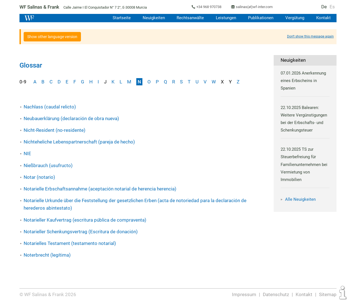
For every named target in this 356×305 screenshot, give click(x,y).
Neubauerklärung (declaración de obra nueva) (71, 118)
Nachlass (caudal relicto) (50, 107)
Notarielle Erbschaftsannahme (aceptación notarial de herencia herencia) (100, 189)
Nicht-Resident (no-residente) (54, 130)
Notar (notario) (39, 177)
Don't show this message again (310, 36)
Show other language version (52, 36)
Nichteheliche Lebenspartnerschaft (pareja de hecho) (79, 142)
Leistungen (224, 17)
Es (332, 6)
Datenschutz (276, 294)
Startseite (119, 17)
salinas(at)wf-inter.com (256, 7)
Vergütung (294, 17)
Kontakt (323, 17)
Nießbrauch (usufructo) (48, 165)
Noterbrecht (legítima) (47, 255)
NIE (27, 153)
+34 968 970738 (211, 7)
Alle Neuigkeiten (300, 199)
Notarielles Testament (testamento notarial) (69, 243)
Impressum (244, 294)
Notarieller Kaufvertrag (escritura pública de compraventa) (84, 220)
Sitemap (328, 294)
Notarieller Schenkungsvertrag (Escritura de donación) (80, 231)
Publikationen (260, 17)
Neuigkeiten (151, 17)
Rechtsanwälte (188, 17)
